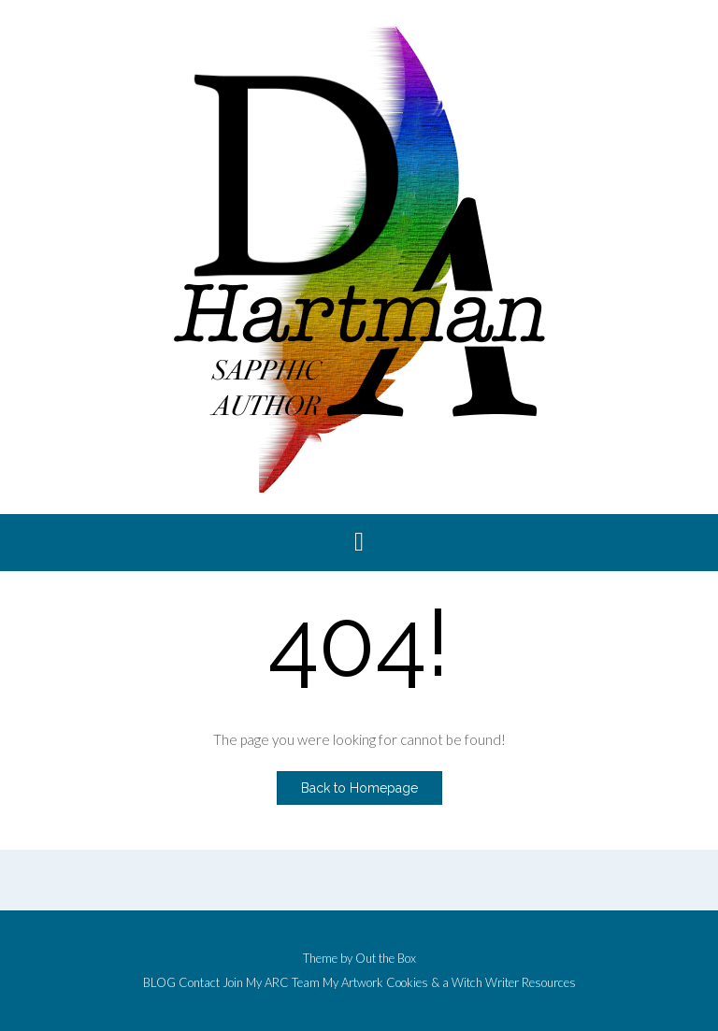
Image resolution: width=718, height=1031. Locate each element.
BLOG (159, 983)
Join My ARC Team (271, 983)
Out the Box (385, 958)
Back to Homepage (359, 787)
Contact (199, 983)
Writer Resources (530, 983)
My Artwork (353, 983)
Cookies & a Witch (434, 983)
